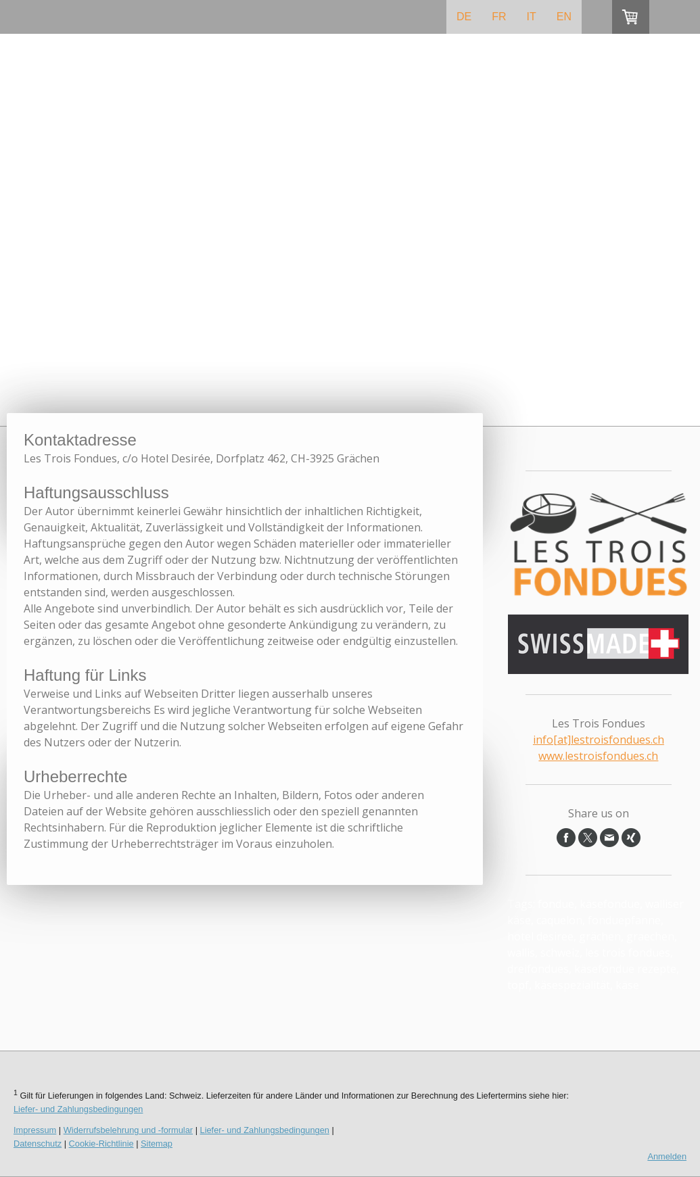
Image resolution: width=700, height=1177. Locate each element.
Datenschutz (38, 1143)
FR (499, 16)
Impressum (35, 1130)
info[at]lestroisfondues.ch (598, 739)
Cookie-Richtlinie (101, 1143)
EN (564, 16)
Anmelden (666, 1156)
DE (464, 16)
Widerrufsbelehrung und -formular (128, 1130)
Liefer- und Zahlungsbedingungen (78, 1109)
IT (531, 16)
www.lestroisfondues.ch (598, 755)
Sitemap (156, 1143)
